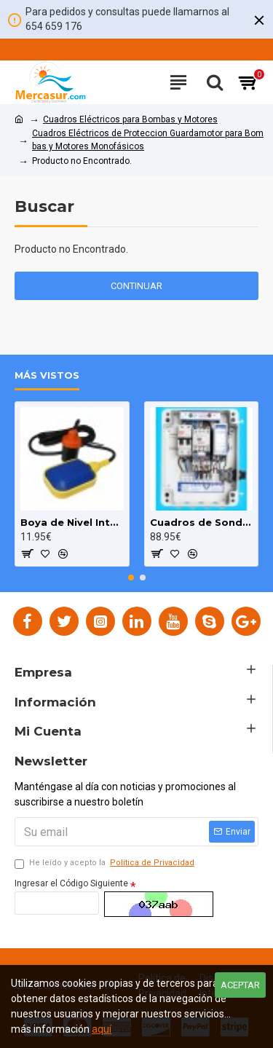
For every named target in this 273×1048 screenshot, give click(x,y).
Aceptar (240, 985)
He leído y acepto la (106, 863)
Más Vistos (47, 375)
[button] (131, 577)
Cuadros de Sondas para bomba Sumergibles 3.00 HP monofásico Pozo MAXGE (201, 522)
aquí (101, 1029)
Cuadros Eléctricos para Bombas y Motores (130, 119)
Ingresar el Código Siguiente (71, 883)
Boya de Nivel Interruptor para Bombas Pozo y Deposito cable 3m (72, 522)
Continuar (136, 285)
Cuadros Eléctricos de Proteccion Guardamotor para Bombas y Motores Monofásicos (148, 139)
